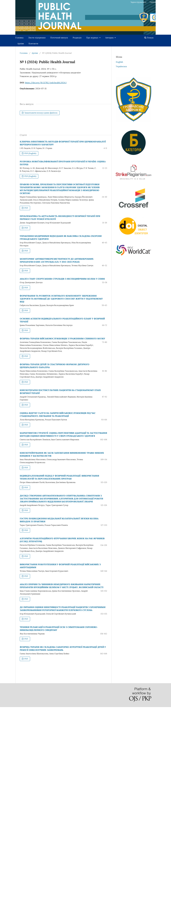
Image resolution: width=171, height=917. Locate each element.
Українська (121, 66)
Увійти (153, 2)
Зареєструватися (138, 2)
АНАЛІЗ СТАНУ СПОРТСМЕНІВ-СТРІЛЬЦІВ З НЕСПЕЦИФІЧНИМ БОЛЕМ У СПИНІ (62, 278)
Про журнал (92, 37)
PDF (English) (30, 153)
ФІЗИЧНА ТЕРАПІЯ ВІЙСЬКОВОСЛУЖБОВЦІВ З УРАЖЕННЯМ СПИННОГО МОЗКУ (62, 338)
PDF (26, 208)
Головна (19, 37)
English (119, 62)
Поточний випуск (59, 37)
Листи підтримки (37, 37)
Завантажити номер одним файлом (40, 113)
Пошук (149, 37)
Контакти (33, 43)
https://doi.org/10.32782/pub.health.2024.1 (45, 82)
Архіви (20, 43)
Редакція (77, 37)
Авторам (109, 37)
